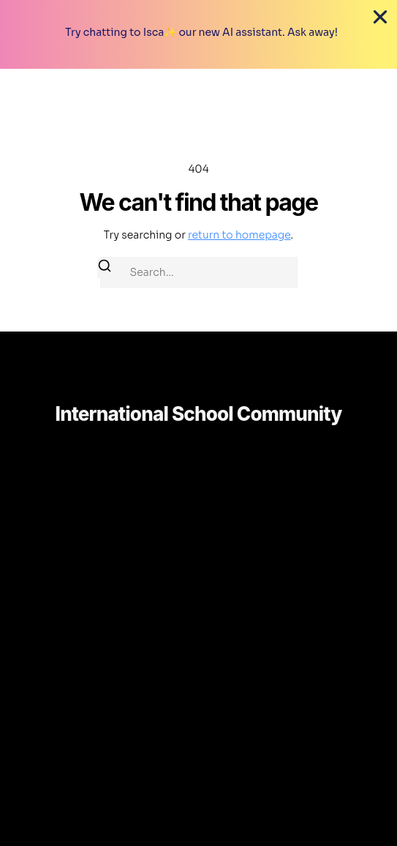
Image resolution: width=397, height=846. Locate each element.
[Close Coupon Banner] (380, 16)
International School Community (199, 414)
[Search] (104, 268)
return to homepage (239, 235)
